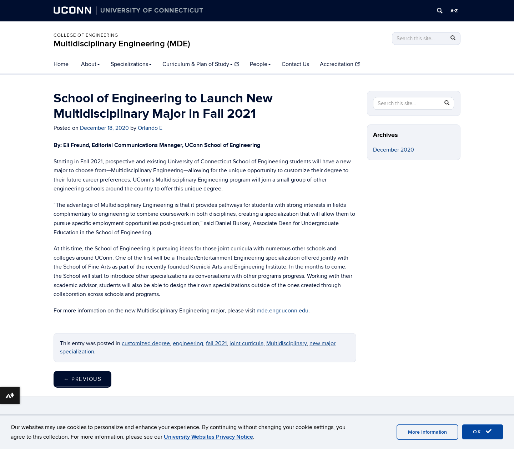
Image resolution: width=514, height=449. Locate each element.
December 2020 (393, 149)
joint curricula (246, 343)
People (260, 64)
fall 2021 (216, 343)
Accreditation (340, 64)
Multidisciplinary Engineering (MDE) (122, 44)
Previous (82, 379)
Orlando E (150, 128)
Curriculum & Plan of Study (200, 64)
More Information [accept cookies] (427, 432)
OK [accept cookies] (482, 431)
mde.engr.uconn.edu (282, 310)
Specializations (131, 64)
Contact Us (295, 64)
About (90, 64)
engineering (188, 343)
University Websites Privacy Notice (208, 436)
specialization (77, 351)
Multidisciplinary (286, 343)
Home (61, 64)
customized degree (146, 343)
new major (322, 343)
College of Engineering (86, 35)
